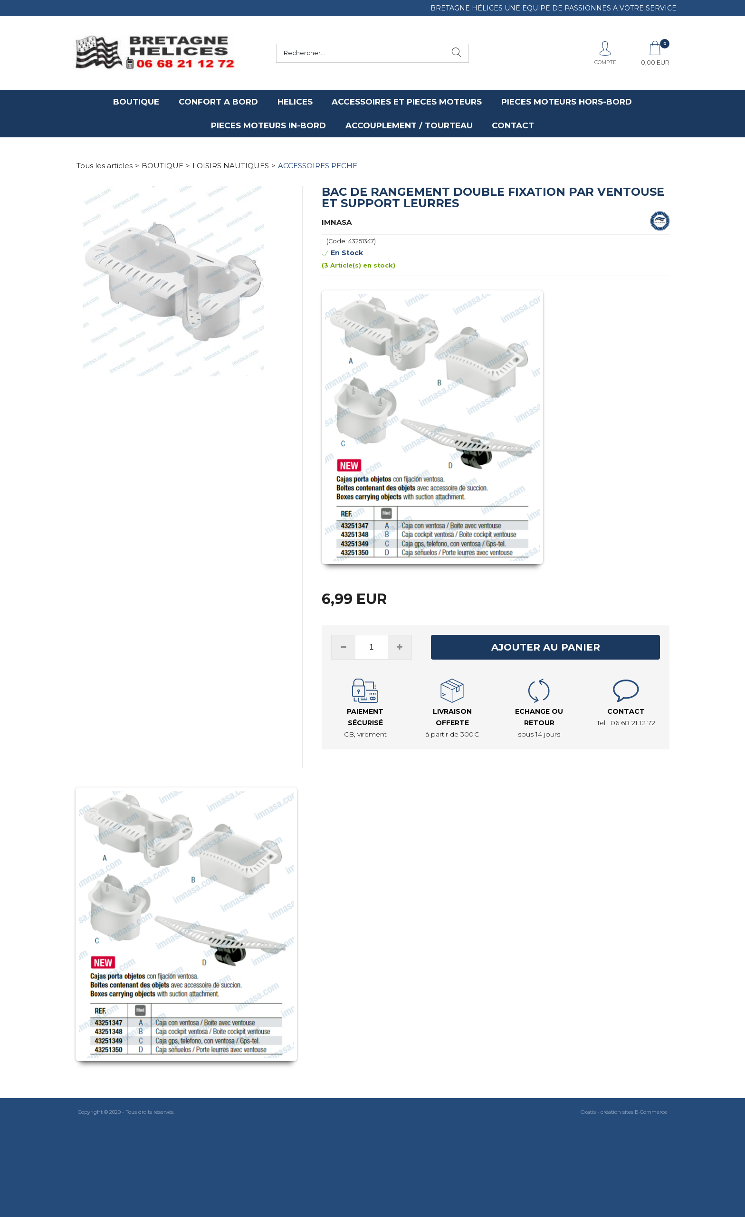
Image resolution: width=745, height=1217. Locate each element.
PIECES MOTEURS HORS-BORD (566, 101)
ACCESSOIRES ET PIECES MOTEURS (407, 101)
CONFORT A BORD (218, 101)
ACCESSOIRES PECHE (317, 165)
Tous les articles (104, 165)
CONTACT (513, 125)
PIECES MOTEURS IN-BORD (268, 125)
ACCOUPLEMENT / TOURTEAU (409, 125)
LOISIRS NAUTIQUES (230, 165)
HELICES (295, 101)
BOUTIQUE (136, 101)
